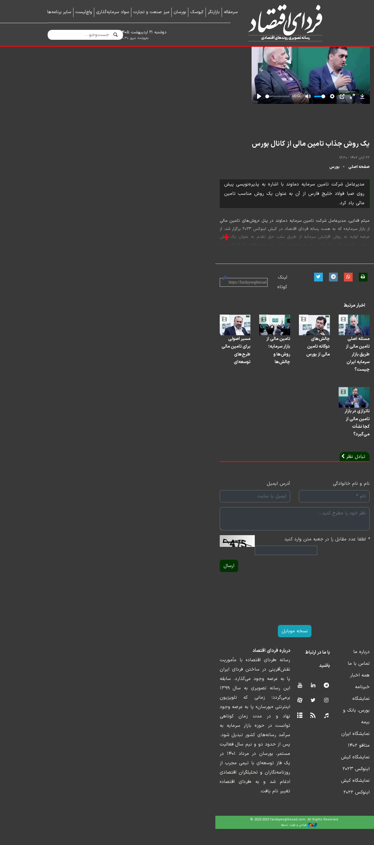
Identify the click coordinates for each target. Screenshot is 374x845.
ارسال (56, 640)
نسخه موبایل (187, 705)
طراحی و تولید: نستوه (191, 841)
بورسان (180, 12)
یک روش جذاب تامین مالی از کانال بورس (268, 239)
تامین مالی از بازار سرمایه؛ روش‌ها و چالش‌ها (158, 441)
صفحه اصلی (316, 263)
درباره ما (318, 726)
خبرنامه (319, 761)
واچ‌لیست (83, 12)
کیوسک (197, 12)
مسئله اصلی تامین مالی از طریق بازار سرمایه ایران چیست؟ (296, 441)
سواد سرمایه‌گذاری (112, 12)
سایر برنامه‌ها (59, 12)
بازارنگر (214, 12)
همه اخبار (317, 749)
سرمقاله (231, 12)
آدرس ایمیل (171, 566)
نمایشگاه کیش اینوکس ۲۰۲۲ (298, 808)
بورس (291, 263)
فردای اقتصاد (283, 22)
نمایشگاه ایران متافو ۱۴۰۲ (301, 785)
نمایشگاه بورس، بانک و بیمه (299, 773)
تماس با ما (316, 738)
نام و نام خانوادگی (308, 566)
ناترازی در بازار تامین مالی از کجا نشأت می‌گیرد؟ (297, 513)
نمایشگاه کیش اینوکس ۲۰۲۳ (298, 796)
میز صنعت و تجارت (151, 12)
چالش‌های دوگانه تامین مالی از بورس (225, 441)
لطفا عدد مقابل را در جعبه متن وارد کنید (284, 622)
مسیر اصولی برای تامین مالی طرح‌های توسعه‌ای (83, 441)
